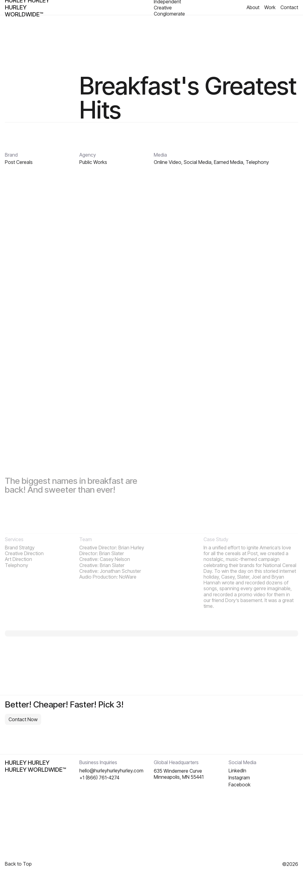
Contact (289, 7)
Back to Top (18, 864)
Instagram (239, 778)
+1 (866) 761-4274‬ (99, 778)
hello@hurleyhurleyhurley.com (111, 771)
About (253, 7)
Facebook (240, 785)
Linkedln (237, 771)
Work (270, 7)
